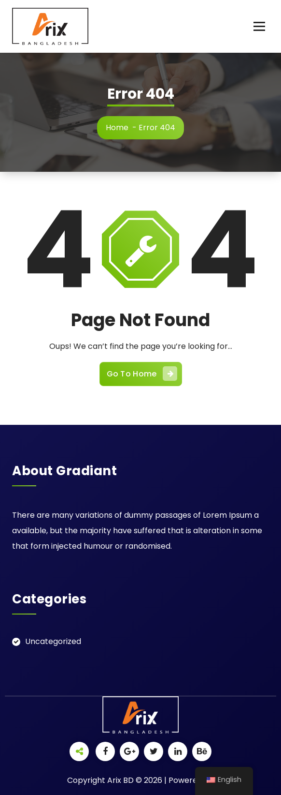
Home (117, 127)
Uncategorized (53, 641)
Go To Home (142, 373)
